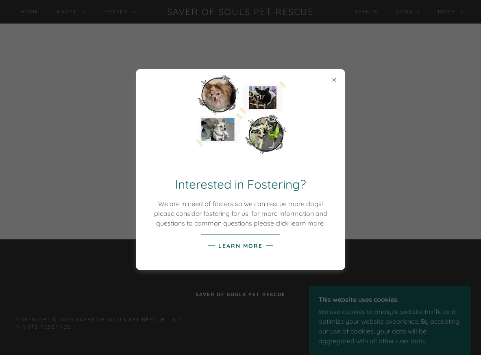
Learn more (240, 246)
